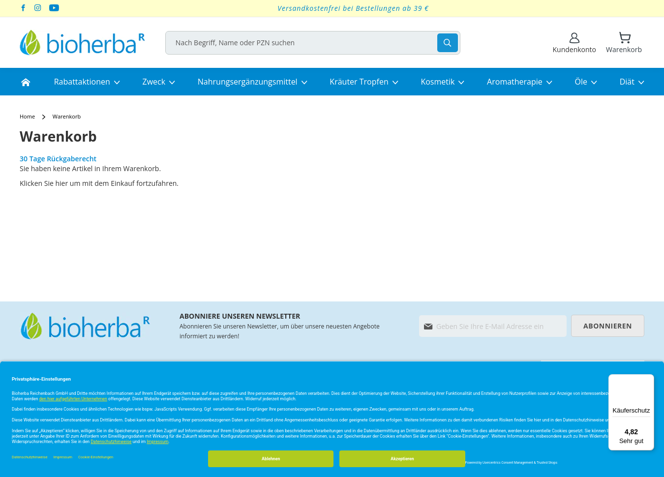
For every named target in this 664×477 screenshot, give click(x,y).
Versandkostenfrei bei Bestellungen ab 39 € (353, 8)
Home (28, 116)
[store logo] (82, 43)
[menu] (332, 81)
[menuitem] (25, 81)
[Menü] (648, 380)
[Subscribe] (607, 326)
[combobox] (316, 43)
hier (62, 183)
